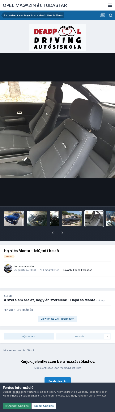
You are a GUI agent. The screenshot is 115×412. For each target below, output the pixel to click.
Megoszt (29, 326)
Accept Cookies (17, 405)
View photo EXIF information (57, 308)
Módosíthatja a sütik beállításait (21, 395)
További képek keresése (77, 259)
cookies (17, 391)
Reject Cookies (44, 405)
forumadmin (21, 256)
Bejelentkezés (58, 371)
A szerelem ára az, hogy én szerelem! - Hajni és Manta (49, 290)
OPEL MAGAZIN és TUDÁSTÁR (35, 5)
